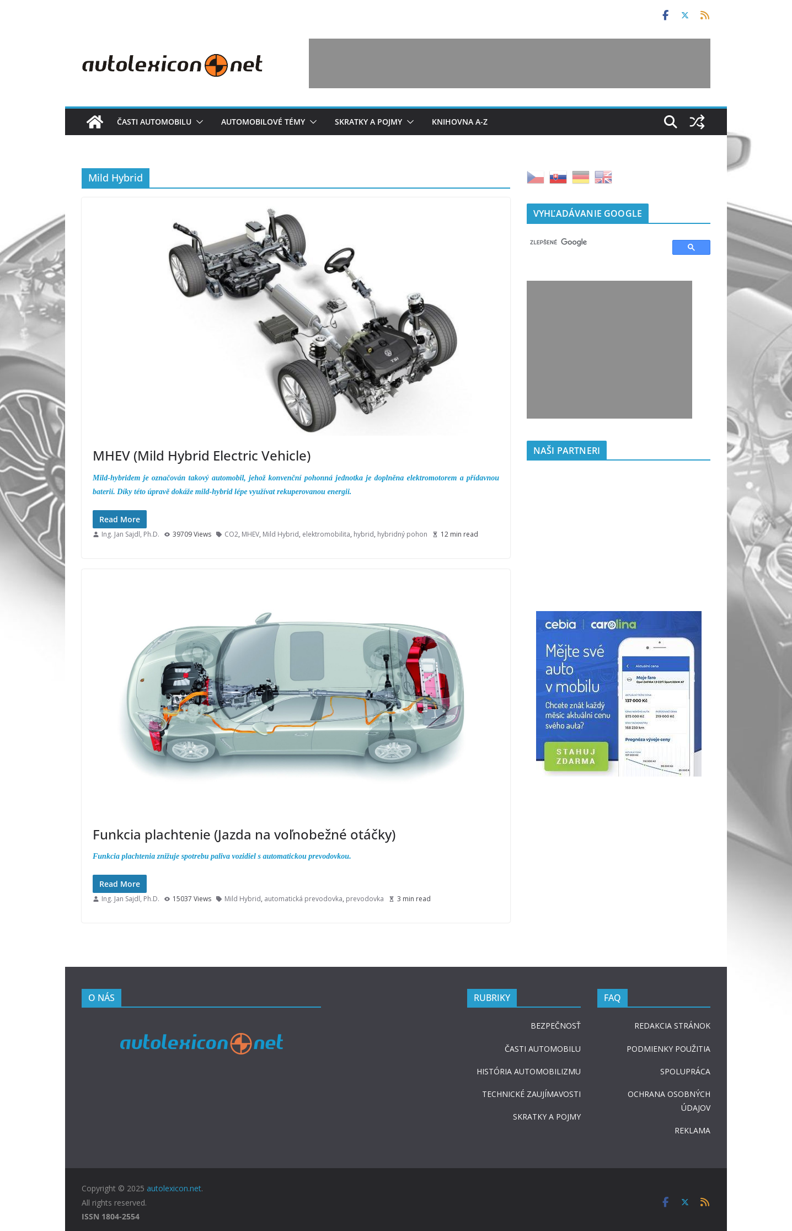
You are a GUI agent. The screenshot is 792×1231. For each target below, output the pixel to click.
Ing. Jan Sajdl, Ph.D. (130, 534)
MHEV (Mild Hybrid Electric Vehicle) (202, 455)
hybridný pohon (402, 534)
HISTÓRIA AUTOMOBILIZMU (529, 1071)
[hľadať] (594, 242)
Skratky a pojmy (368, 121)
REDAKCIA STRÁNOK (672, 1025)
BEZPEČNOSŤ (556, 1025)
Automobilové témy (263, 121)
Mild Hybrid (281, 534)
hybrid (364, 534)
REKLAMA (692, 1130)
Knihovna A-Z (460, 121)
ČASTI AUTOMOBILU (543, 1048)
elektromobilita (326, 534)
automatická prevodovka (303, 898)
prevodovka (365, 898)
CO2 (231, 534)
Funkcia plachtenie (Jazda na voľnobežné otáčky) (244, 834)
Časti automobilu (154, 121)
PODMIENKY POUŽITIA (668, 1048)
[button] (197, 122)
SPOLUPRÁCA (685, 1071)
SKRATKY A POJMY (547, 1116)
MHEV (250, 534)
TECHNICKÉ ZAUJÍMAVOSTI (531, 1094)
